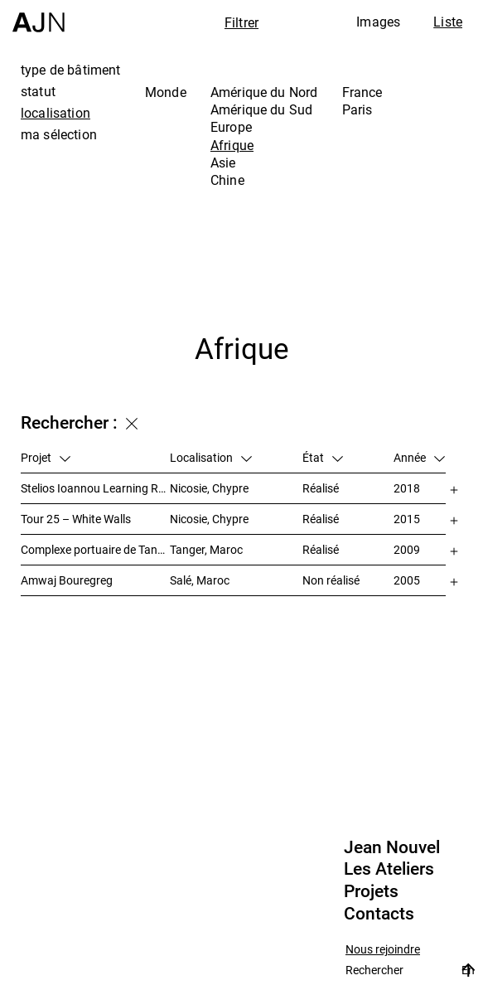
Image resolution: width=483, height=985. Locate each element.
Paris (357, 109)
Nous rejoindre (382, 950)
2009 (407, 549)
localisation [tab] (55, 113)
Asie (223, 162)
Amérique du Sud (261, 109)
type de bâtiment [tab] (71, 70)
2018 (407, 488)
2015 (407, 518)
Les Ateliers (389, 869)
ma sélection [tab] (59, 134)
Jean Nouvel (392, 847)
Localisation (211, 457)
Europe (231, 127)
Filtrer (241, 22)
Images (378, 21)
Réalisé (320, 488)
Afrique (232, 145)
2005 (407, 580)
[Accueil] (38, 16)
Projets (371, 891)
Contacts (379, 913)
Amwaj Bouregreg (67, 580)
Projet (45, 457)
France (362, 92)
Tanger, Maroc (206, 549)
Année (419, 457)
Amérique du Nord (264, 92)
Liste (447, 21)
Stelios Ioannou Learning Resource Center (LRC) (95, 488)
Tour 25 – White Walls (76, 518)
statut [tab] (38, 91)
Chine (227, 180)
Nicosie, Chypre (209, 488)
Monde (165, 92)
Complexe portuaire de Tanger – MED (95, 549)
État (322, 457)
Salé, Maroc (199, 580)
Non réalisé (331, 580)
